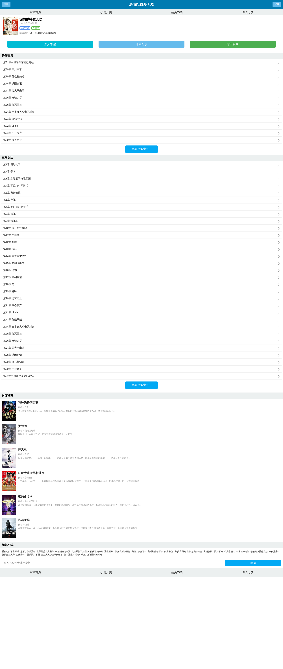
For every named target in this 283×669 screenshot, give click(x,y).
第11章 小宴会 (141, 235)
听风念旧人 (229, 551)
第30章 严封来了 (141, 69)
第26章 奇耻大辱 (141, 97)
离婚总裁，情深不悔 (213, 551)
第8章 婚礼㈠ (141, 214)
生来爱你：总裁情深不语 (28, 554)
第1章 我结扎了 (141, 164)
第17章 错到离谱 (141, 277)
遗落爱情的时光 (94, 554)
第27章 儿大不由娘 (141, 90)
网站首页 (35, 12)
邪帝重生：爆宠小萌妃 (75, 554)
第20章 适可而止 (141, 140)
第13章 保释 (141, 249)
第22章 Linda (141, 126)
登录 (276, 4)
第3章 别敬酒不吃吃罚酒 (141, 178)
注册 (6, 4)
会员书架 (177, 12)
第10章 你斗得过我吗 (141, 228)
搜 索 (253, 563)
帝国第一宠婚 (242, 551)
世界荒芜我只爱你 (45, 551)
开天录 (22, 449)
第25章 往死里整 (141, 104)
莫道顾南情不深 (155, 551)
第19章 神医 (141, 291)
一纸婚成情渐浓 (62, 551)
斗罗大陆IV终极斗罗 (31, 473)
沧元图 (22, 426)
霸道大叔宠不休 (139, 551)
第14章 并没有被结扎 (141, 256)
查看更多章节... (141, 149)
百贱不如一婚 (96, 551)
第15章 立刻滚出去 (141, 263)
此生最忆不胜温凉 (80, 551)
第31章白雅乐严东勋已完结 (43, 32)
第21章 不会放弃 (141, 133)
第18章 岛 (141, 284)
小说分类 (106, 12)
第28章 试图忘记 (141, 83)
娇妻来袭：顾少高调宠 (175, 551)
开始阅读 (141, 44)
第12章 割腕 (141, 242)
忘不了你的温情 (28, 551)
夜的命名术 (25, 496)
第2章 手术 (141, 171)
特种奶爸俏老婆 (28, 402)
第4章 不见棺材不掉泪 (141, 185)
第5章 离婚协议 (141, 192)
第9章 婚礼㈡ (141, 221)
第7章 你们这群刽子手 (141, 207)
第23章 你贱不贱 (141, 119)
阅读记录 (247, 12)
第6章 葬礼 (141, 199)
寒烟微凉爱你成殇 (259, 551)
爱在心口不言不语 (10, 551)
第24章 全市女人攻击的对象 (141, 111)
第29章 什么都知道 (141, 76)
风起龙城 (24, 520)
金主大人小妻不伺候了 (52, 554)
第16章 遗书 (141, 270)
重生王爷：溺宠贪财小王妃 (117, 551)
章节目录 (233, 44)
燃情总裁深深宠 (194, 551)
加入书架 (50, 44)
